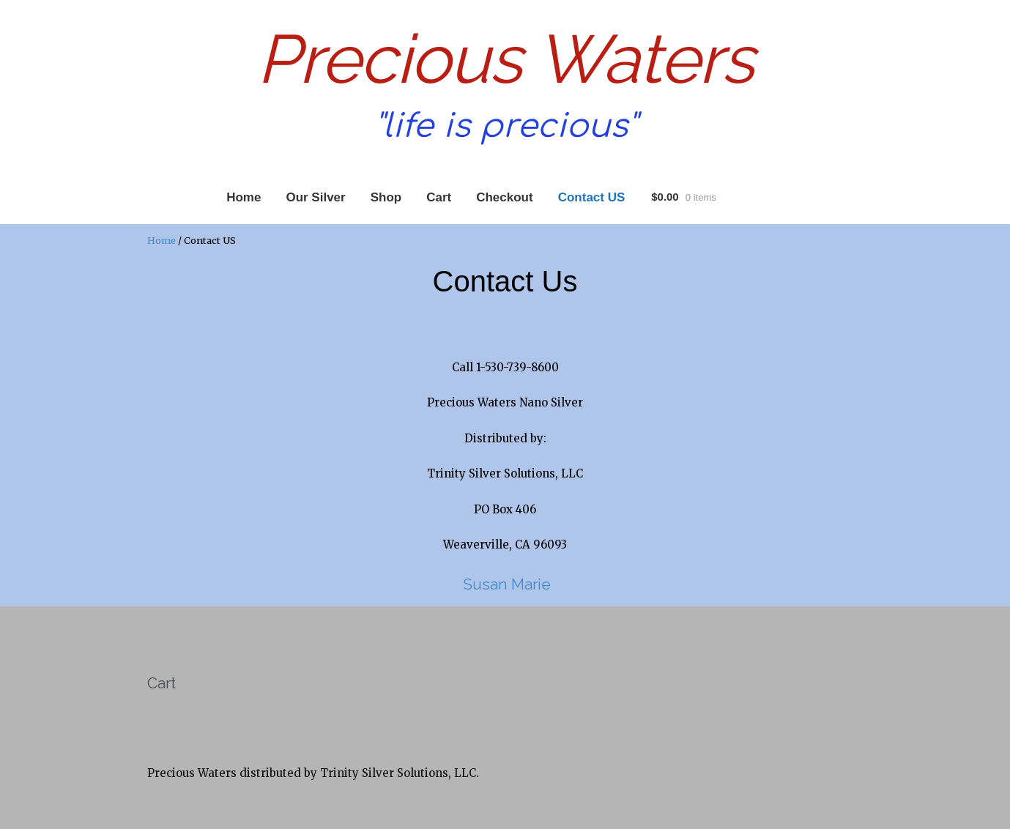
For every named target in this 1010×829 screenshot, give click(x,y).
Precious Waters (505, 59)
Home (243, 197)
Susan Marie (505, 584)
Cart (438, 197)
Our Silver (315, 197)
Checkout (504, 197)
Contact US (591, 197)
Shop (386, 197)
